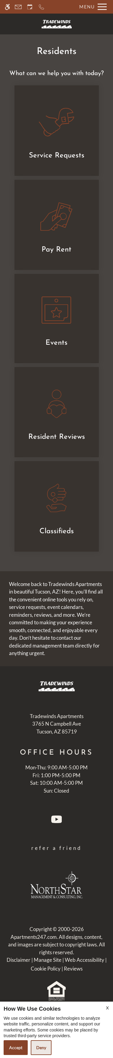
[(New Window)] (56, 728)
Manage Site (47, 960)
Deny (41, 1047)
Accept (15, 1047)
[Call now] (41, 7)
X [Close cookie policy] (107, 1007)
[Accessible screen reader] (7, 7)
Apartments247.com (34, 937)
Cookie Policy (46, 968)
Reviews (73, 968)
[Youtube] (56, 820)
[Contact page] (18, 7)
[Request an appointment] (30, 7)
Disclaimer (18, 960)
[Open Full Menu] (91, 7)
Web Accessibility (84, 960)
